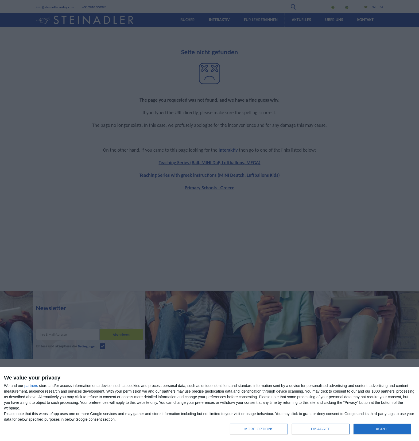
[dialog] (209, 404)
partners (31, 386)
